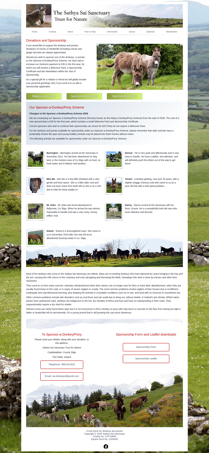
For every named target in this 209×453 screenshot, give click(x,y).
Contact (52, 31)
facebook (106, 446)
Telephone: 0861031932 (62, 364)
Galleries (150, 31)
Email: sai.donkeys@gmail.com (62, 376)
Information (112, 31)
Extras (132, 31)
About (70, 31)
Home (35, 31)
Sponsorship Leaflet (146, 358)
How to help (90, 31)
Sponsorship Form (146, 346)
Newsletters (171, 31)
